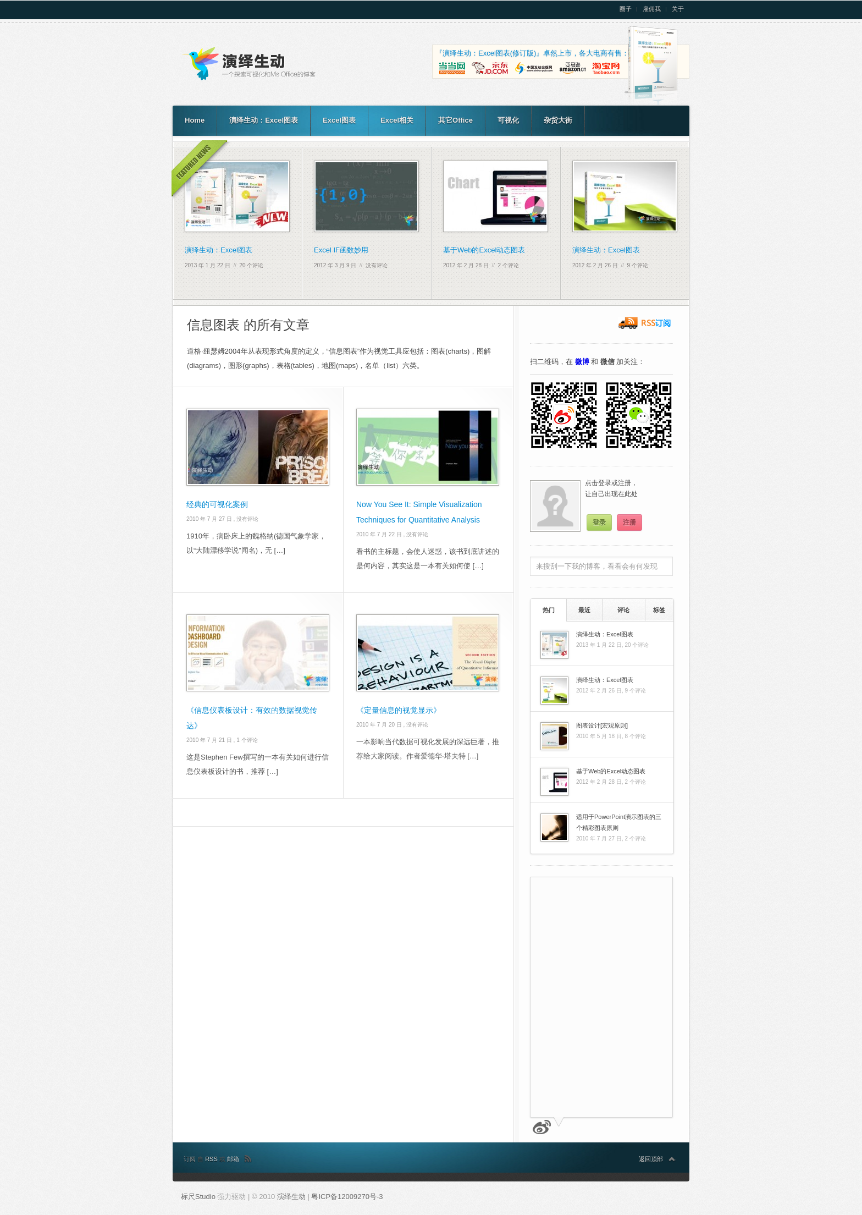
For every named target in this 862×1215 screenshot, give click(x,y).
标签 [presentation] (659, 610)
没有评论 (377, 265)
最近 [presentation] (584, 610)
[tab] (548, 610)
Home (195, 120)
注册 (629, 522)
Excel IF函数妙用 (341, 250)
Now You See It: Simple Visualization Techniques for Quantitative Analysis (419, 512)
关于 (678, 9)
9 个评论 (637, 265)
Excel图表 (339, 120)
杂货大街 (558, 120)
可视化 (508, 120)
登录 (599, 522)
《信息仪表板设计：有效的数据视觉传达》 (251, 718)
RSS (212, 1159)
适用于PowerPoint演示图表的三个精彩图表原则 (618, 822)
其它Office (455, 120)
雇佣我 (652, 9)
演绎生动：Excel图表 (263, 120)
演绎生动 (292, 1196)
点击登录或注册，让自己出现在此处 (611, 488)
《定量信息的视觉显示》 (398, 710)
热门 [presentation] (549, 610)
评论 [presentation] (623, 610)
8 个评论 (635, 736)
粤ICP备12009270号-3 (347, 1196)
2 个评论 (508, 265)
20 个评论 (252, 265)
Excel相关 (396, 120)
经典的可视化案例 (217, 504)
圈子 (626, 9)
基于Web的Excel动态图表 (484, 250)
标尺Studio (198, 1196)
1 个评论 (246, 740)
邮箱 (233, 1159)
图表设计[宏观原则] (602, 725)
